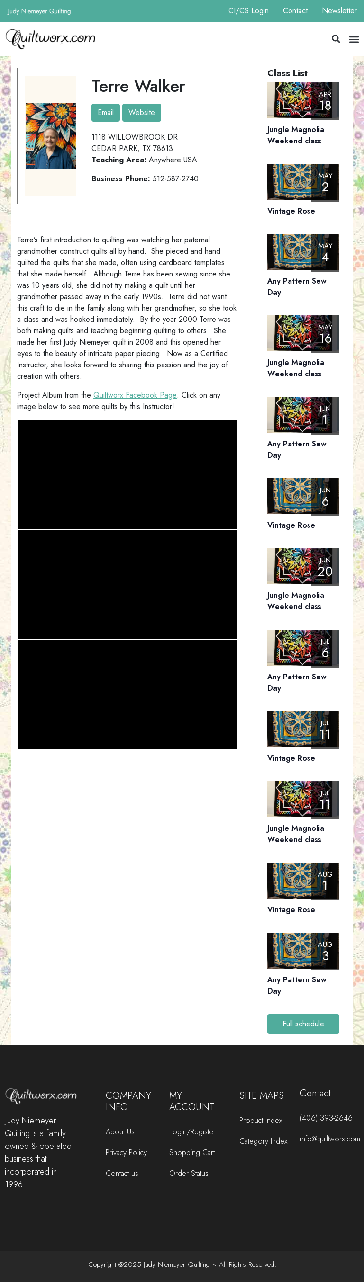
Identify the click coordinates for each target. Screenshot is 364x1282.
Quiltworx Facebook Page (135, 395)
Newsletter (339, 10)
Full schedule (303, 1023)
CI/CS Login (248, 10)
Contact (295, 10)
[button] (336, 38)
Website (141, 112)
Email (106, 112)
